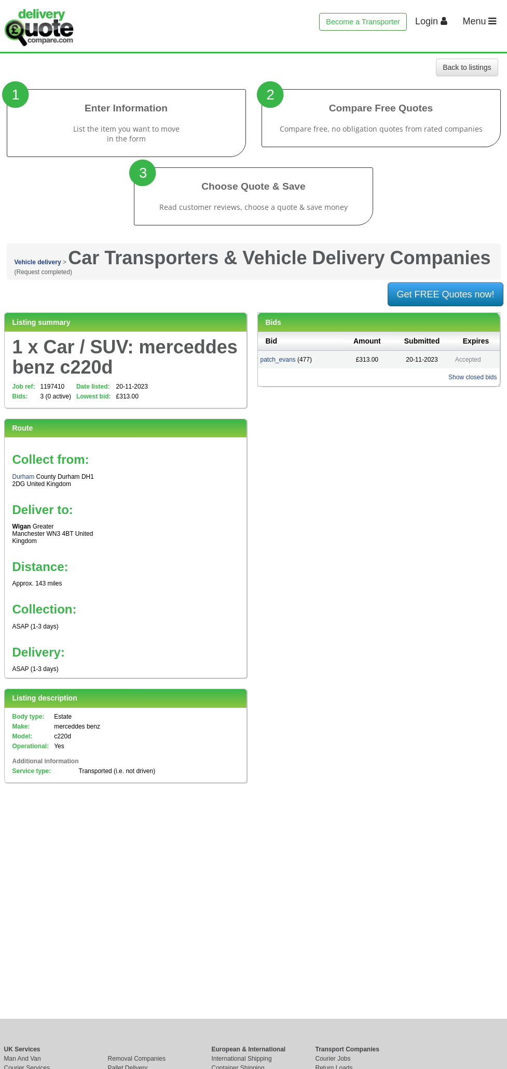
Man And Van (22, 1058)
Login (431, 21)
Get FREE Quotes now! (445, 294)
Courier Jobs (333, 1058)
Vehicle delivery (38, 262)
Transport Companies (347, 1049)
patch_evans (278, 359)
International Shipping (242, 1058)
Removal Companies (137, 1058)
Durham (23, 476)
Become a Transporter (363, 22)
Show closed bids (472, 377)
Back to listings (467, 67)
